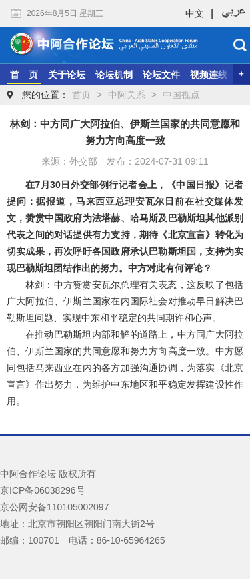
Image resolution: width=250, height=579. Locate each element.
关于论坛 (66, 74)
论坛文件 (161, 74)
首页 (81, 94)
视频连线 (208, 74)
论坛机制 (114, 74)
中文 (194, 13)
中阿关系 (126, 94)
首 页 (24, 74)
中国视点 (181, 94)
